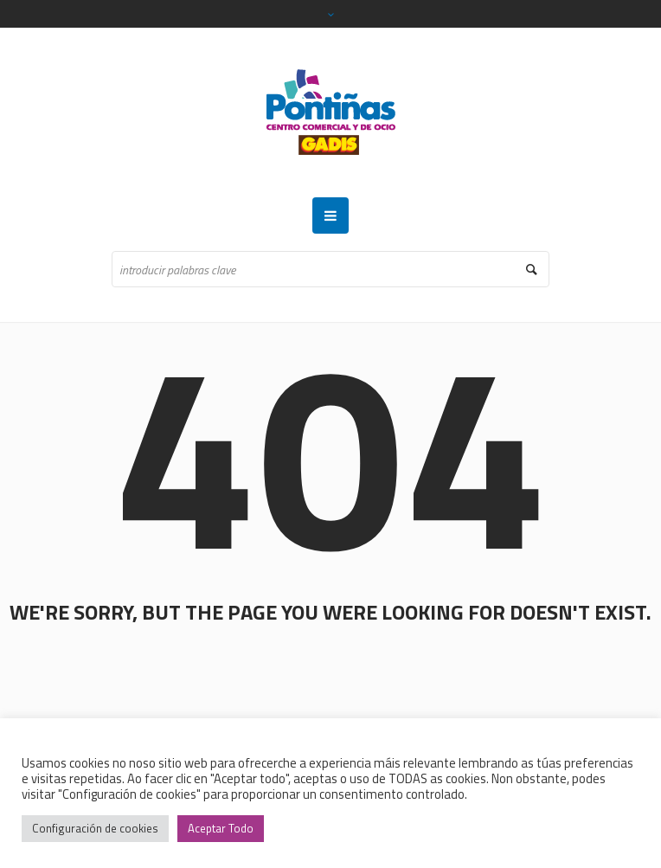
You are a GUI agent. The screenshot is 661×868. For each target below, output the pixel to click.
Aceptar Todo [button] (220, 828)
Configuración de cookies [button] (95, 828)
